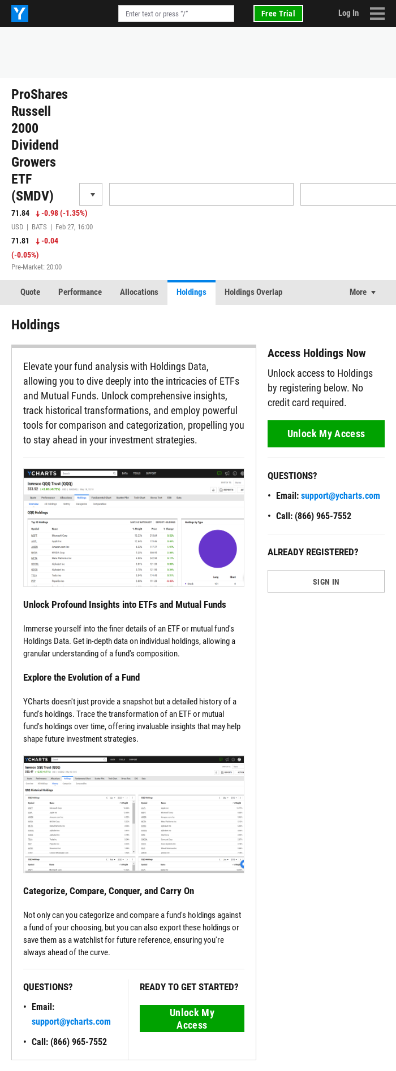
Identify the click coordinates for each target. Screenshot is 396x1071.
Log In (348, 13)
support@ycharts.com (71, 1021)
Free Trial (278, 13)
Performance (80, 292)
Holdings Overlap (253, 292)
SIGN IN (326, 581)
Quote (30, 292)
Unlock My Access (192, 1019)
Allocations (139, 292)
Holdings (191, 292)
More (358, 292)
